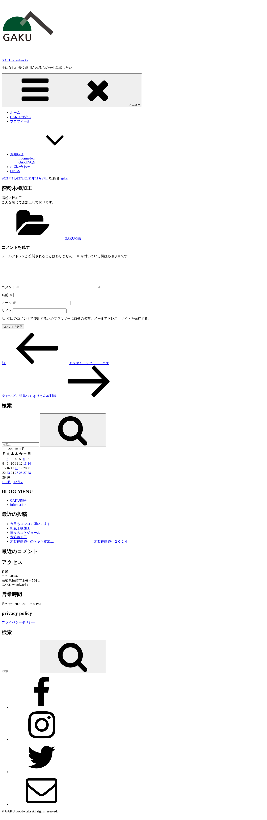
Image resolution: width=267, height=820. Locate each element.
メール (9, 308)
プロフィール (20, 121)
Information (26, 158)
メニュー (71, 90)
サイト (7, 315)
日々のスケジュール (25, 537)
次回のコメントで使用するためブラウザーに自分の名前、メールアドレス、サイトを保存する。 (79, 323)
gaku (64, 178)
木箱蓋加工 (18, 542)
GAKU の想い (20, 117)
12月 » (18, 487)
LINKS (15, 171)
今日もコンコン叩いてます (30, 529)
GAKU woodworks (15, 60)
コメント (10, 292)
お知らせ (48, 154)
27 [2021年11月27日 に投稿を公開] (25, 478)
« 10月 (6, 487)
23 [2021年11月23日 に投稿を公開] (8, 478)
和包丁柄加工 (20, 533)
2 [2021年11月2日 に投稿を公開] (7, 464)
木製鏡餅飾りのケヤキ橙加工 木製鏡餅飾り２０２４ (69, 546)
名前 (7, 300)
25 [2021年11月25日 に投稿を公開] (16, 478)
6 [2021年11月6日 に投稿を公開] (24, 464)
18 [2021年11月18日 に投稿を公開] (16, 473)
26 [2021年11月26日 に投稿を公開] (20, 478)
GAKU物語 (26, 162)
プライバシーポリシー (18, 627)
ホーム (15, 112)
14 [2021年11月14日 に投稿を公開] (29, 468)
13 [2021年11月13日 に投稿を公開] (25, 468)
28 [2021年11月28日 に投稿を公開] (29, 478)
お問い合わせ (20, 167)
